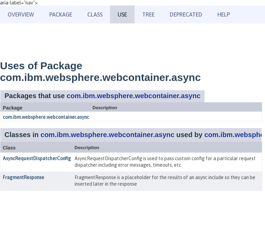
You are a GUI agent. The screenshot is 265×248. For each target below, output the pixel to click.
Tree (148, 14)
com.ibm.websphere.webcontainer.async (133, 96)
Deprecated (186, 14)
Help (223, 14)
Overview (21, 14)
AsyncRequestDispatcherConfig (37, 158)
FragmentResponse (23, 177)
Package (60, 14)
